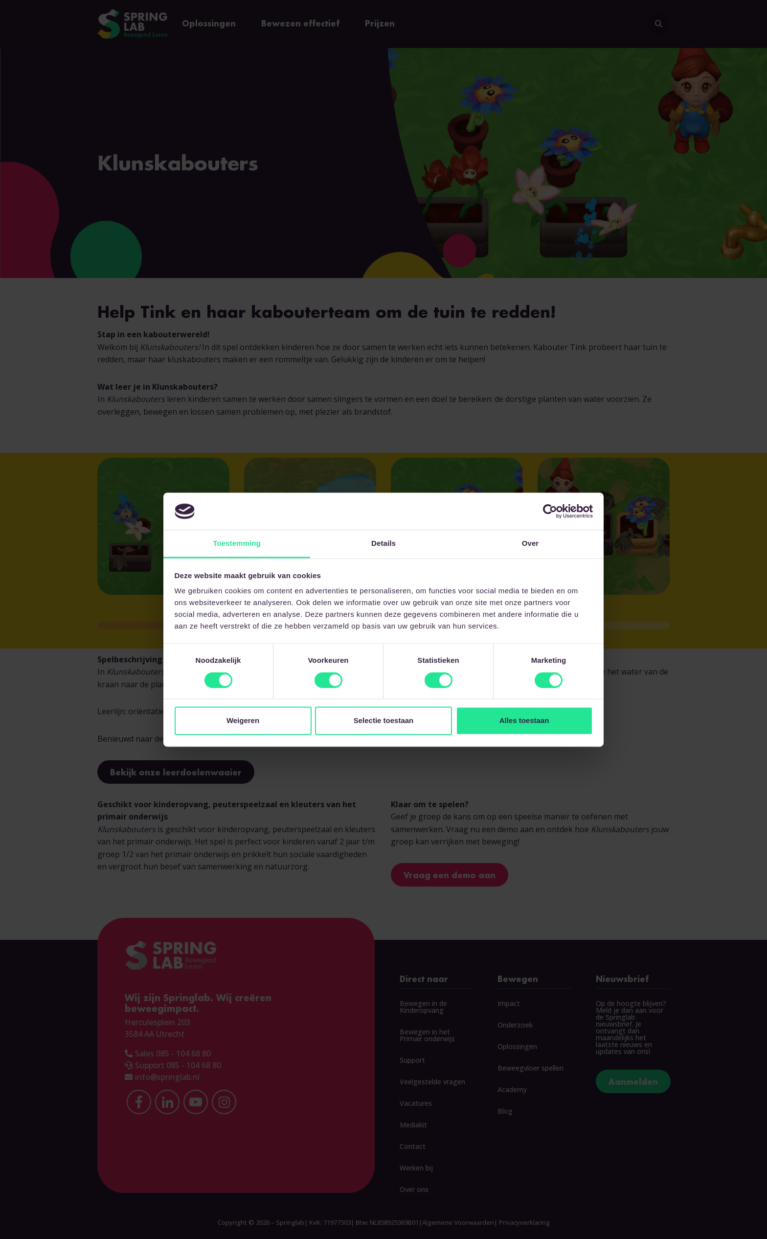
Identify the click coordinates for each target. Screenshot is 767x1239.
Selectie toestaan (384, 721)
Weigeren (242, 721)
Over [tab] (530, 543)
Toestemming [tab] (237, 543)
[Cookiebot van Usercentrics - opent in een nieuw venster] (550, 511)
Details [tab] (383, 543)
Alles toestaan (524, 721)
